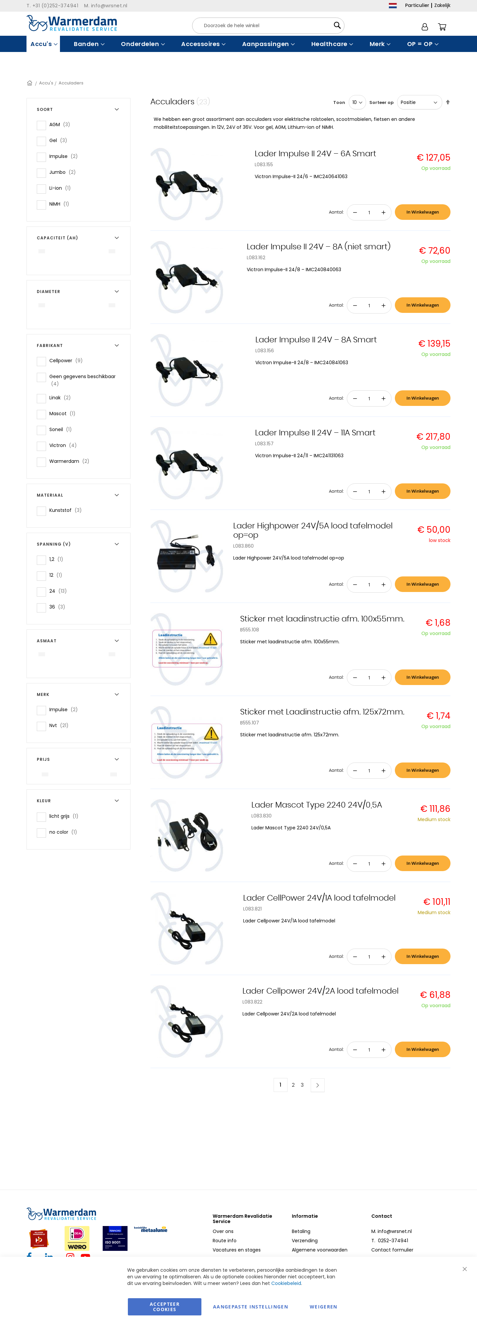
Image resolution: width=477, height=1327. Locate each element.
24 (60, 590)
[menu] (238, 44)
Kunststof (67, 510)
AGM (61, 124)
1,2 (58, 559)
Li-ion (62, 187)
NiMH (61, 203)
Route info (225, 1240)
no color (65, 831)
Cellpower (68, 360)
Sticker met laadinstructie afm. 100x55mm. (322, 619)
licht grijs (65, 815)
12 (57, 574)
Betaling (301, 1231)
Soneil (62, 429)
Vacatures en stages (237, 1250)
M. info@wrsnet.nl (391, 1231)
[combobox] (268, 26)
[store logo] (71, 23)
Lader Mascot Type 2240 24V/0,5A (316, 805)
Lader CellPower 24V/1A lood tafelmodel (319, 898)
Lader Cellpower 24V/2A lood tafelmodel (320, 991)
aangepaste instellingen (250, 1306)
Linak (62, 397)
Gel (60, 140)
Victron (65, 445)
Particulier (417, 5)
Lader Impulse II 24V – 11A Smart (315, 433)
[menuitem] (43, 44)
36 (59, 606)
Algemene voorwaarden (319, 1250)
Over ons (223, 1231)
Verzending (305, 1240)
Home (30, 83)
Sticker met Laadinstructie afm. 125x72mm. (322, 712)
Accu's (46, 83)
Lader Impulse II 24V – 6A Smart (315, 154)
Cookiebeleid (286, 1283)
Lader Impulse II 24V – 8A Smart (316, 340)
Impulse (65, 156)
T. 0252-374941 (389, 1240)
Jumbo (64, 172)
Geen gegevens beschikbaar (82, 380)
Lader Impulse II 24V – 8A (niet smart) (319, 247)
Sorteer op (381, 102)
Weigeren (324, 1306)
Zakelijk (442, 5)
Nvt (61, 725)
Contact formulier (392, 1250)
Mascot (64, 413)
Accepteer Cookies (165, 1306)
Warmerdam (71, 461)
